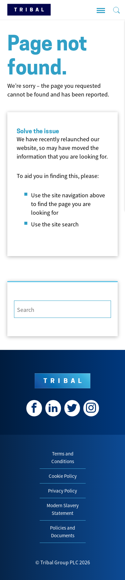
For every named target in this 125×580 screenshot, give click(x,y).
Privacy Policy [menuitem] (62, 491)
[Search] (62, 309)
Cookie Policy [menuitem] (63, 476)
